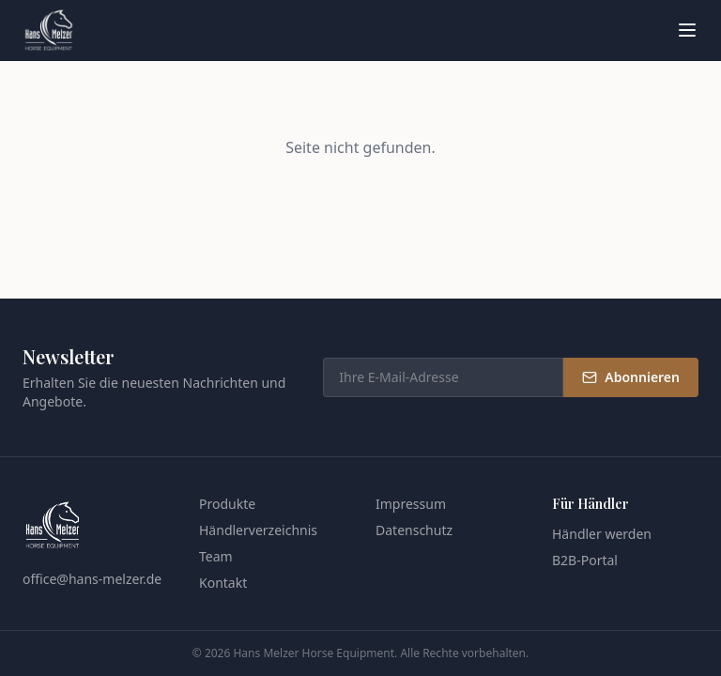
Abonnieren (631, 377)
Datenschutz (414, 530)
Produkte (227, 504)
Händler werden (602, 534)
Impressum (411, 504)
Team (216, 556)
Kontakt (223, 583)
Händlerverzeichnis (258, 530)
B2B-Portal (585, 560)
